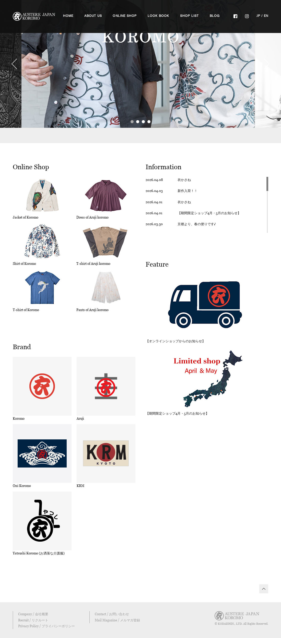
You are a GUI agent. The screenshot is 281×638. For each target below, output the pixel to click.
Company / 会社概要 (33, 614)
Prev (14, 64)
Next (267, 64)
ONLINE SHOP (125, 16)
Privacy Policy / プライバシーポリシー (46, 626)
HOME (68, 16)
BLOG (215, 16)
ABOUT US (93, 16)
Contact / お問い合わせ (112, 614)
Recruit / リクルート (33, 620)
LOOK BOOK (158, 16)
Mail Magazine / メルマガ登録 (117, 620)
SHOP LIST (189, 16)
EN (266, 16)
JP (258, 16)
